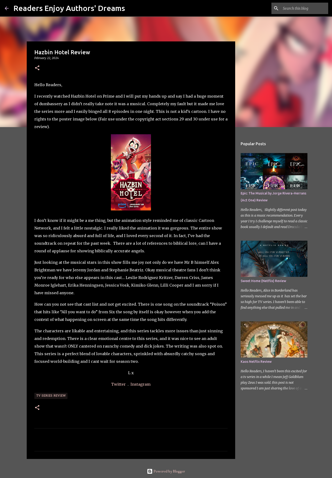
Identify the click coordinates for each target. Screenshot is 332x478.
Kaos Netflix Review (256, 361)
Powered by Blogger (166, 471)
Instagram (140, 384)
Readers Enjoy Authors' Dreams (69, 8)
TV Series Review (51, 396)
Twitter (119, 384)
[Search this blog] (303, 8)
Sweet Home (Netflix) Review (263, 281)
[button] (37, 68)
